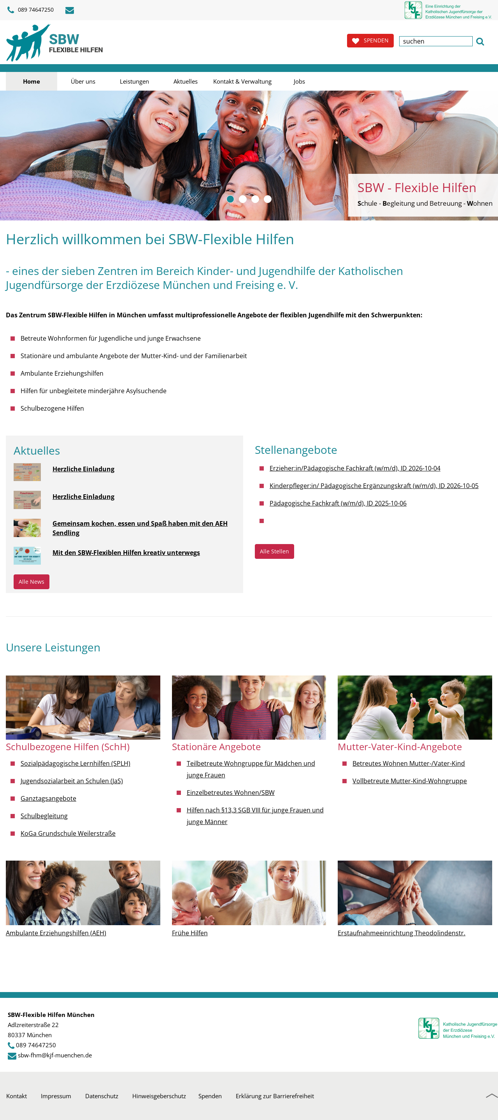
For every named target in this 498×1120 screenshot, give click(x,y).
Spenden (210, 1096)
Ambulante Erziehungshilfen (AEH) (56, 933)
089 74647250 (30, 10)
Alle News (31, 581)
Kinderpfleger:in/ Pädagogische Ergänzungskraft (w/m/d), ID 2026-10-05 (374, 485)
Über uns (83, 81)
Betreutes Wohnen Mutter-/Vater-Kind (408, 763)
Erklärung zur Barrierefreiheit (275, 1096)
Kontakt (16, 1096)
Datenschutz (101, 1096)
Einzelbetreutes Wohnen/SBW (231, 792)
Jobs (299, 81)
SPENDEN (370, 40)
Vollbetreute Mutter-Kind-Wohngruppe (409, 781)
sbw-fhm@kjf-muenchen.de (55, 1055)
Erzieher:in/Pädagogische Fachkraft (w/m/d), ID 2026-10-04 (355, 468)
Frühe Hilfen (190, 933)
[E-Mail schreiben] (71, 10)
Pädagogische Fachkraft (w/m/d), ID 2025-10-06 (338, 503)
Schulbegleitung (44, 816)
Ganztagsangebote (48, 798)
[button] (480, 40)
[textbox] (436, 41)
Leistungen (134, 81)
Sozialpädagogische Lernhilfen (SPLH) (75, 763)
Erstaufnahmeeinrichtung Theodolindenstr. (401, 933)
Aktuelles (186, 81)
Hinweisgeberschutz (159, 1096)
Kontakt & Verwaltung (242, 81)
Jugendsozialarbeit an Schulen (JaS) (72, 781)
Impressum (56, 1096)
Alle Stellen (274, 551)
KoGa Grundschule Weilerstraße (68, 833)
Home (31, 81)
